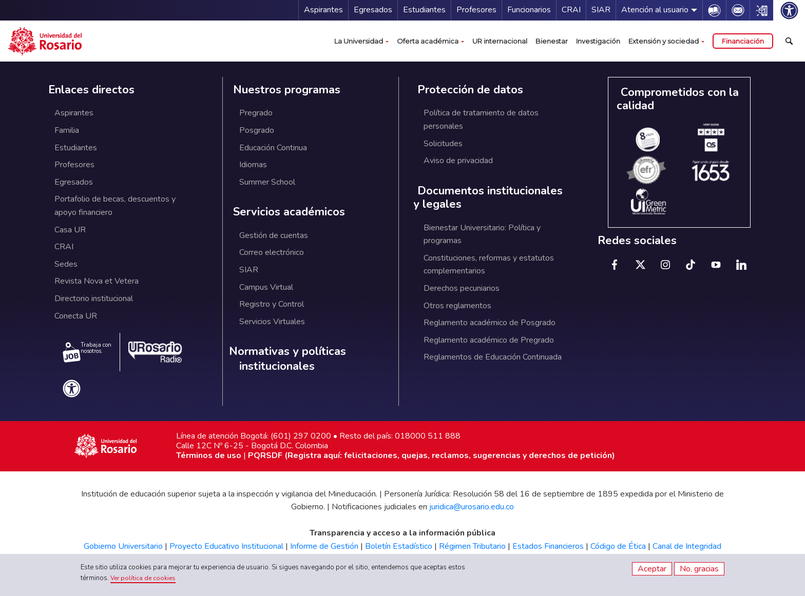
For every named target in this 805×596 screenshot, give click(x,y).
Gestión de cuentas (273, 235)
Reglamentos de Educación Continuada (493, 357)
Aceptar (652, 568)
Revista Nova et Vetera (96, 281)
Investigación (598, 41)
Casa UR (70, 229)
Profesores (476, 9)
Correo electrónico (271, 252)
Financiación (743, 41)
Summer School (267, 182)
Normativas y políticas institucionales (287, 359)
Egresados (373, 9)
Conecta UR (75, 316)
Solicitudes (443, 143)
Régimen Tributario (472, 546)
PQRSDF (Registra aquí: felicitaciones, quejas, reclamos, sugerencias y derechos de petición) (431, 455)
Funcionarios (529, 9)
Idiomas (253, 164)
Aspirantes (323, 9)
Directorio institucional (93, 298)
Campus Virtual (266, 287)
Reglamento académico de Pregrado (489, 340)
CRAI (571, 9)
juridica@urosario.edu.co (471, 506)
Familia (66, 130)
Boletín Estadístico (398, 546)
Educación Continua (273, 147)
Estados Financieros (548, 546)
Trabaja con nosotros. (87, 352)
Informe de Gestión (324, 546)
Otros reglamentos (457, 305)
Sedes (66, 264)
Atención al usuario (654, 9)
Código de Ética (618, 546)
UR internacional (499, 41)
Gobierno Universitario (123, 546)
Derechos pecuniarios (462, 288)
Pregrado (256, 112)
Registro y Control (271, 304)
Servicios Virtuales (272, 321)
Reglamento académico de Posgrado (489, 322)
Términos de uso (208, 455)
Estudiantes (424, 9)
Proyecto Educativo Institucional (226, 546)
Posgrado (256, 130)
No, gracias (699, 568)
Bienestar (551, 41)
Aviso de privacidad (458, 160)
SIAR (600, 9)
